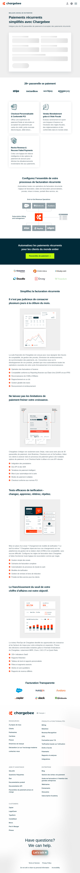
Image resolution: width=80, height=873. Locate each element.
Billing (44, 725)
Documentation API (15, 786)
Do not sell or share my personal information (34, 867)
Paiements (45, 751)
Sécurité (12, 771)
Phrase (11, 830)
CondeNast (13, 819)
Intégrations (46, 759)
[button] (41, 713)
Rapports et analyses (49, 755)
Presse (11, 740)
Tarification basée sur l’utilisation (53, 744)
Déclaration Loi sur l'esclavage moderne (23, 747)
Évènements (46, 788)
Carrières (12, 736)
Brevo (11, 823)
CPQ (43, 736)
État (10, 778)
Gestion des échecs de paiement (53, 775)
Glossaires (45, 792)
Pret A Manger (14, 826)
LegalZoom (13, 811)
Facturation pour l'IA (49, 740)
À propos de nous (15, 725)
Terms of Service (34, 863)
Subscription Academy (50, 796)
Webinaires (46, 784)
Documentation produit (17, 782)
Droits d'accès (47, 748)
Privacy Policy (46, 863)
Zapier (11, 807)
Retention (45, 729)
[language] (71, 3)
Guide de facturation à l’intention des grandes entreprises (55, 779)
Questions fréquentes (16, 775)
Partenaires (13, 732)
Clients (11, 728)
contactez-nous (14, 751)
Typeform (12, 815)
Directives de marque (16, 744)
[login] (67, 3)
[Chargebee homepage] (13, 3)
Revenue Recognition (49, 732)
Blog (43, 771)
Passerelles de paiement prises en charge (21, 791)
